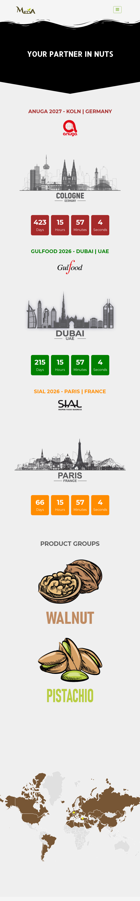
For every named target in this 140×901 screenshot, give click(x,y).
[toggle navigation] (117, 9)
